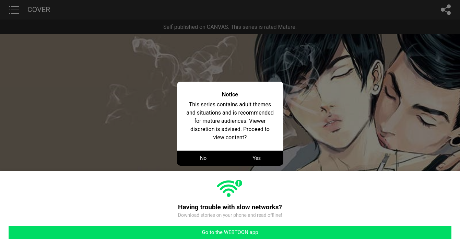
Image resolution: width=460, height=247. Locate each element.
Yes (256, 158)
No (203, 158)
